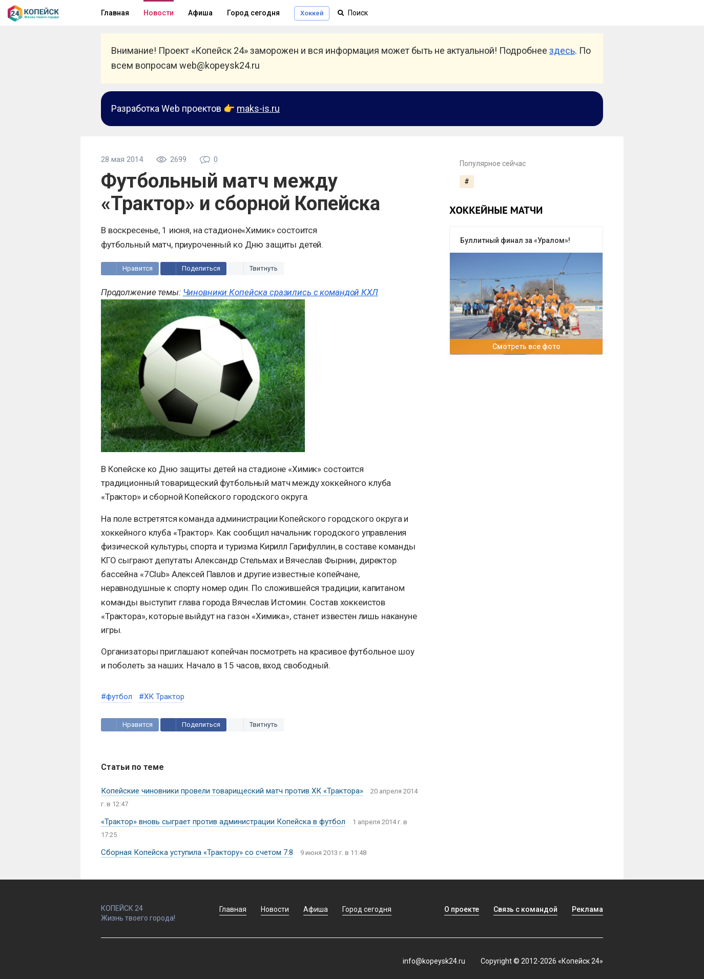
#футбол (116, 696)
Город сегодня (253, 13)
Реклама (587, 909)
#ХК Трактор (161, 696)
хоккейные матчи (496, 210)
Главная (115, 13)
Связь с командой (525, 909)
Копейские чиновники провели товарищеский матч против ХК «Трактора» (232, 791)
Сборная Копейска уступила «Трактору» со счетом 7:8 (197, 852)
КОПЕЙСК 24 (149, 903)
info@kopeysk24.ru (434, 961)
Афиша (200, 13)
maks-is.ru (258, 108)
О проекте (461, 909)
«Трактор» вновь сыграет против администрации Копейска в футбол (223, 821)
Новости (158, 13)
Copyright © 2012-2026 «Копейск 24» (542, 961)
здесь (562, 50)
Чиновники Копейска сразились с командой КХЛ (280, 292)
